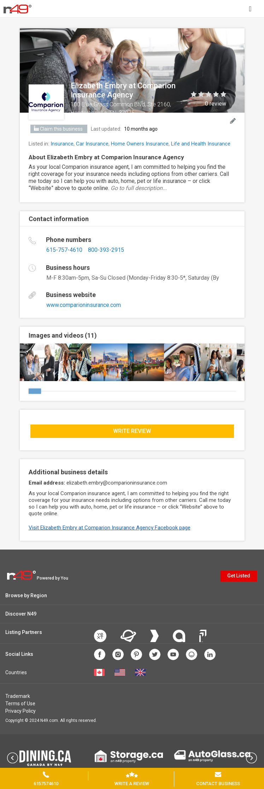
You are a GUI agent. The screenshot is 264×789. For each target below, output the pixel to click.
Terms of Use (20, 703)
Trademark (17, 696)
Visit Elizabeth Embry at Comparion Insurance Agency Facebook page (109, 527)
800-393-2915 (106, 250)
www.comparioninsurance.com (83, 305)
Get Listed (238, 576)
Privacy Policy (20, 711)
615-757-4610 (64, 250)
